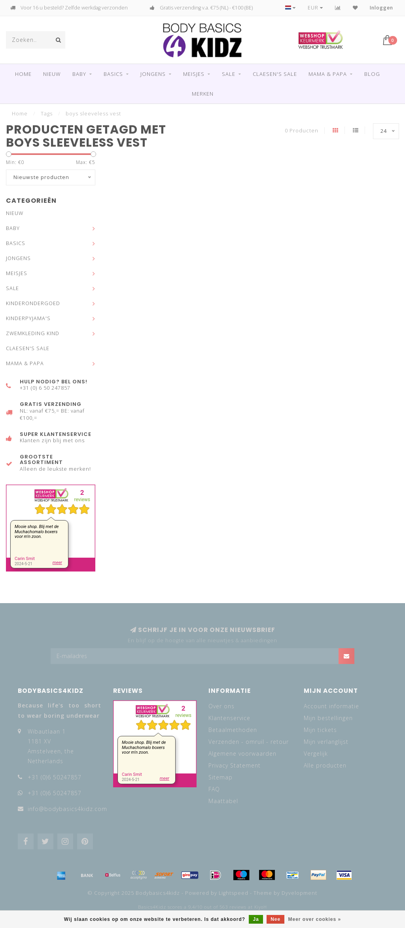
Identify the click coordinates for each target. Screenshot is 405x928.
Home (23, 73)
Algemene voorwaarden (242, 753)
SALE (228, 73)
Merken (203, 93)
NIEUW (52, 73)
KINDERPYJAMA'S (28, 318)
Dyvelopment (299, 893)
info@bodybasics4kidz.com (67, 809)
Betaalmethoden (232, 730)
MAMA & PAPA (327, 73)
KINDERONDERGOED (33, 303)
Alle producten (325, 765)
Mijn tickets (320, 730)
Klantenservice (229, 718)
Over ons (221, 706)
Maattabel (223, 801)
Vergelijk (316, 753)
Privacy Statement (234, 765)
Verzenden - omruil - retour (248, 741)
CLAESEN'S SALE (275, 73)
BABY (79, 73)
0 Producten (301, 130)
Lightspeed (233, 893)
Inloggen (381, 7)
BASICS (113, 73)
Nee (275, 919)
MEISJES (193, 73)
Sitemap (220, 777)
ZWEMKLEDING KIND (32, 333)
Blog (372, 73)
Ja (256, 919)
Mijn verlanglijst (326, 741)
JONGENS (153, 73)
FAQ (214, 789)
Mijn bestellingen (328, 718)
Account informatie (331, 706)
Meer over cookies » (314, 919)
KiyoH (260, 907)
